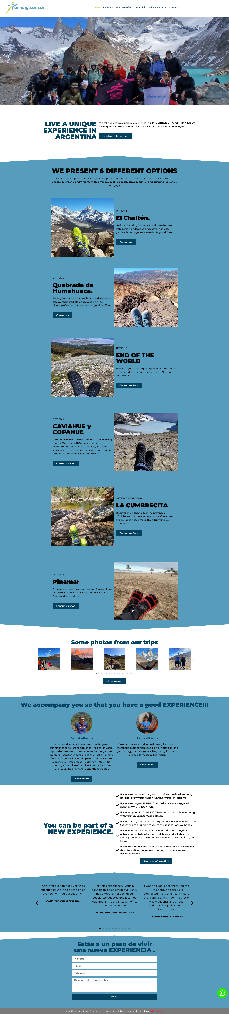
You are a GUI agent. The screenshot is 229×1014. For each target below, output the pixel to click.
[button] (36, 659)
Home (97, 7)
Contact (173, 7)
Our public (140, 7)
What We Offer (124, 7)
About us (108, 7)
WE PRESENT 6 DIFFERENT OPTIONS (114, 171)
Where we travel (157, 7)
